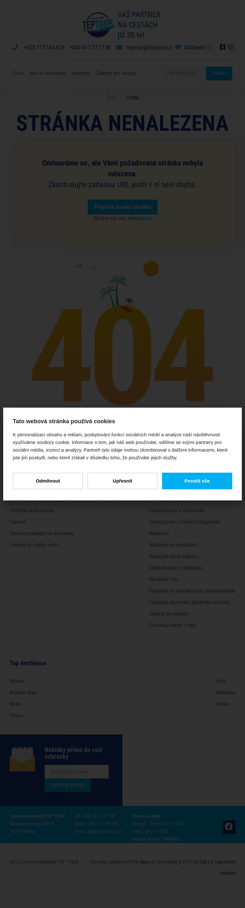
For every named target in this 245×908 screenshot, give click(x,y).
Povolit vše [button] (197, 481)
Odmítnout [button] (48, 481)
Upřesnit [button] (122, 481)
